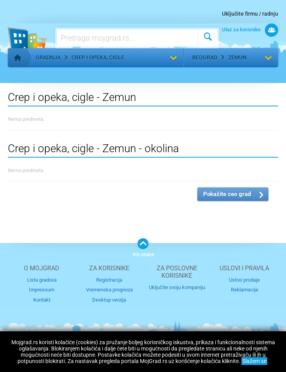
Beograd (204, 57)
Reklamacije (244, 290)
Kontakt (41, 300)
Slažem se (254, 361)
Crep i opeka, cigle (98, 57)
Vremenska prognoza (109, 290)
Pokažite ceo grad (227, 194)
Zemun (237, 57)
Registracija (109, 280)
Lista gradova (42, 280)
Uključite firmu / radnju (250, 14)
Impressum (41, 290)
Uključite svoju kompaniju (177, 287)
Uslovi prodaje (244, 280)
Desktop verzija (109, 300)
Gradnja (48, 57)
